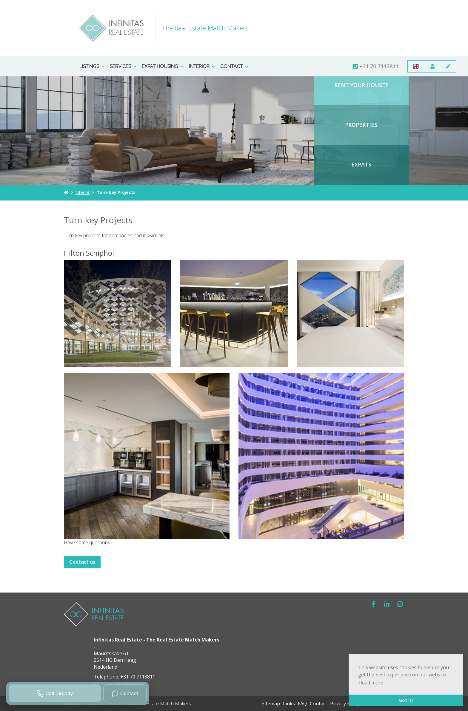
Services (123, 66)
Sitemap (271, 703)
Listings (92, 66)
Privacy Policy (345, 703)
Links (289, 703)
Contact (234, 66)
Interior (202, 66)
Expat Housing (163, 66)
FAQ (302, 703)
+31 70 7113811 (375, 66)
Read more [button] (371, 682)
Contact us (82, 562)
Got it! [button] (406, 700)
